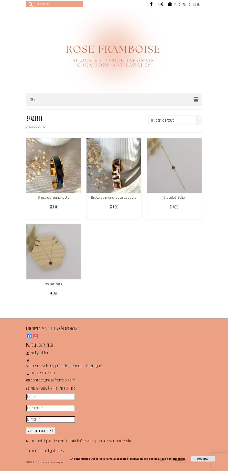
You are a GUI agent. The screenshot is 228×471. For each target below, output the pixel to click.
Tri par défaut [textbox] (162, 120)
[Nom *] (50, 397)
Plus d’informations (172, 458)
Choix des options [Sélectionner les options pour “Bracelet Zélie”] (174, 215)
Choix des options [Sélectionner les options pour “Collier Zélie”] (53, 301)
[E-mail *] (50, 419)
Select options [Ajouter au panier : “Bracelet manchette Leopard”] (113, 215)
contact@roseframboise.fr (50, 380)
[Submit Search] (29, 4)
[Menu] (114, 99)
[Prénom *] (50, 408)
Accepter (203, 458)
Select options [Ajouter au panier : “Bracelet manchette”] (53, 215)
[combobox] (175, 120)
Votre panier (184, 4)
